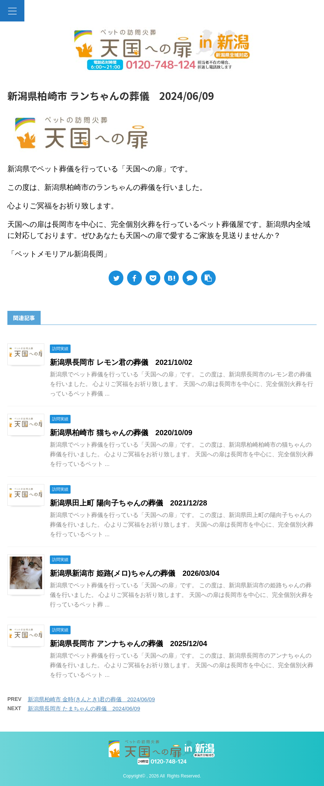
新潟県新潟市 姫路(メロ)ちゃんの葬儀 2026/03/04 (134, 573)
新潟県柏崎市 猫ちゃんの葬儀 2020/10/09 (121, 433)
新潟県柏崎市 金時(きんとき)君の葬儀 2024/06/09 (91, 699)
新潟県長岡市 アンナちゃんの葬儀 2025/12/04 (128, 643)
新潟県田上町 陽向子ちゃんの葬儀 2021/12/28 (128, 503)
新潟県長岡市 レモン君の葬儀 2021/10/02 (121, 362)
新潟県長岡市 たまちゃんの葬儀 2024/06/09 (84, 708)
